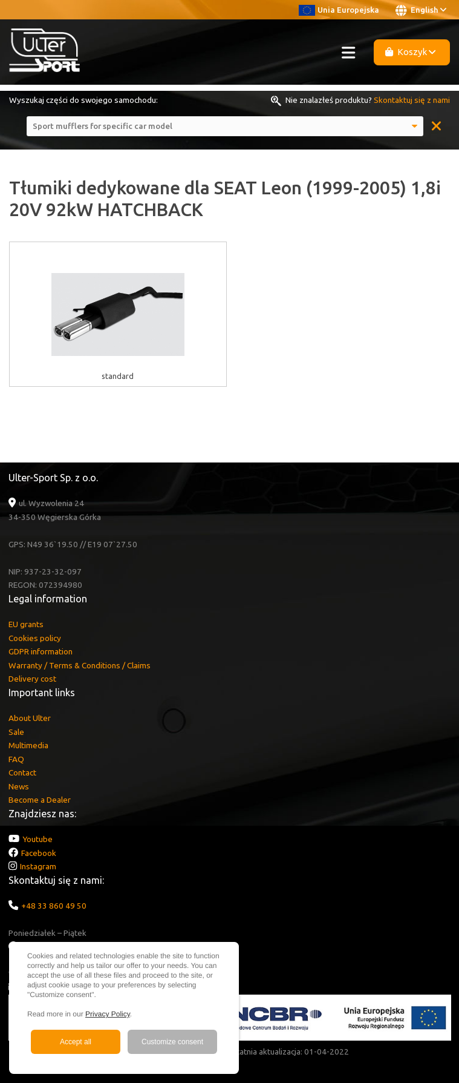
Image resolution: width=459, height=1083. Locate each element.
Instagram (38, 866)
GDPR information (40, 651)
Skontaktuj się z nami (412, 100)
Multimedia (28, 745)
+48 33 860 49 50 (53, 905)
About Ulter (29, 718)
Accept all (75, 1042)
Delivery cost (32, 678)
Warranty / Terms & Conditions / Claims (79, 665)
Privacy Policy (107, 1014)
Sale (16, 732)
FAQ (16, 759)
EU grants (26, 624)
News (18, 786)
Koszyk (410, 52)
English (421, 10)
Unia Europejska (339, 9)
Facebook (38, 853)
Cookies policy (34, 638)
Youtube (37, 839)
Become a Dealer (39, 800)
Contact (22, 772)
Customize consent (172, 1042)
